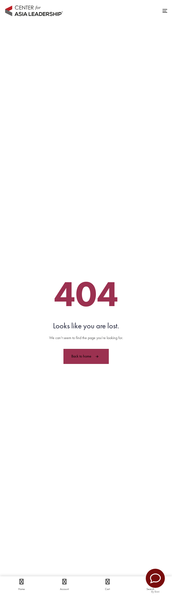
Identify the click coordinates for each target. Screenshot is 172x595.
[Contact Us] (155, 578)
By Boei (155, 591)
